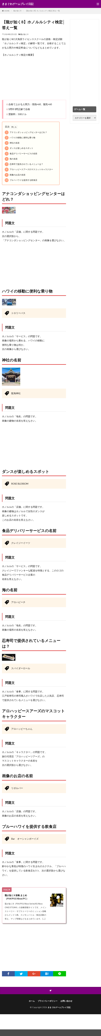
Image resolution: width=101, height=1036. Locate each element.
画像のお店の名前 (15, 175)
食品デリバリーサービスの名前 (21, 154)
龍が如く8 (17, 11)
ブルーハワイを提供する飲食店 (21, 180)
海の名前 (11, 159)
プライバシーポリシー (47, 1001)
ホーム (32, 1001)
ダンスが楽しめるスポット (19, 148)
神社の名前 (12, 143)
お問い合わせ (66, 1001)
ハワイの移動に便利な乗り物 (20, 138)
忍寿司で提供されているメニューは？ (24, 164)
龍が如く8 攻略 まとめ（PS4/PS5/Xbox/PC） (17, 897)
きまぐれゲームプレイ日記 (18, 4)
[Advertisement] (34, 78)
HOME (6, 11)
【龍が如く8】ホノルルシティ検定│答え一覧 (42, 11)
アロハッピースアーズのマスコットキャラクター (29, 169)
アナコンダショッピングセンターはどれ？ (26, 132)
